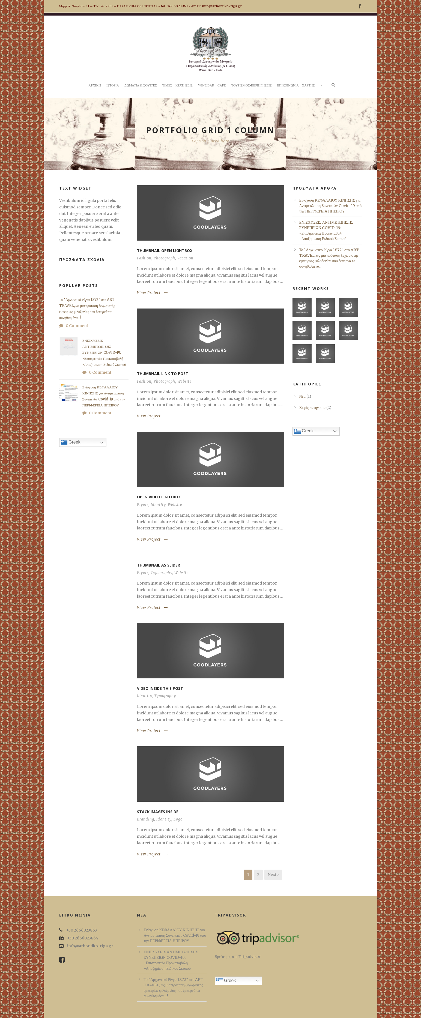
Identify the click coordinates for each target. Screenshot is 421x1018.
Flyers (142, 504)
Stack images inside (157, 811)
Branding (145, 819)
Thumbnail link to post (162, 373)
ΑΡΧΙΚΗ (95, 85)
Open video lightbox (159, 496)
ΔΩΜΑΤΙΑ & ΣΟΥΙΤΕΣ (140, 85)
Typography (161, 572)
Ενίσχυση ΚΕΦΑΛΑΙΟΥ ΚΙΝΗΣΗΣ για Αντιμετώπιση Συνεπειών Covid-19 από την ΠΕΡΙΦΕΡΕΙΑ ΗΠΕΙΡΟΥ (330, 206)
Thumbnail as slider (158, 565)
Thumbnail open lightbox (164, 250)
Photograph (164, 258)
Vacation (185, 258)
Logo (178, 819)
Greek (70, 442)
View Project (152, 293)
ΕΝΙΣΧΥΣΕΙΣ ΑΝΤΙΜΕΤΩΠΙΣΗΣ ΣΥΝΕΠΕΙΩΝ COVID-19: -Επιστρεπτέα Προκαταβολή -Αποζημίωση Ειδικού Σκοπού (104, 352)
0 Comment (77, 325)
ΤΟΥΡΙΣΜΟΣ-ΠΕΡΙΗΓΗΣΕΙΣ (251, 85)
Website (184, 381)
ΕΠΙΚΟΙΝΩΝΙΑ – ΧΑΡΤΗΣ (296, 85)
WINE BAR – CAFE (212, 85)
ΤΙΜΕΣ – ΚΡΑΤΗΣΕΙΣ (177, 85)
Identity (158, 504)
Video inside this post (160, 688)
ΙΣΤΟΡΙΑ (112, 85)
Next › (273, 874)
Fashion (144, 258)
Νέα (302, 396)
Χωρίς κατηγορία (312, 407)
